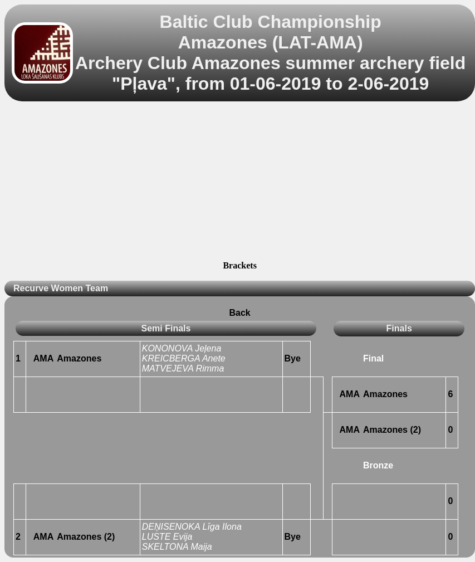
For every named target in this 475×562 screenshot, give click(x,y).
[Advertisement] (240, 183)
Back (240, 312)
